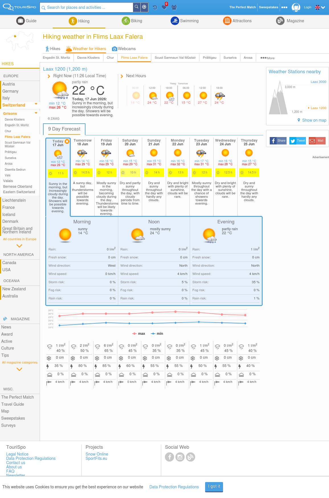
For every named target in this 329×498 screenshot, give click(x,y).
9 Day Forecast (64, 129)
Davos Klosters (88, 57)
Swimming (189, 21)
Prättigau (209, 57)
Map (5, 411)
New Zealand (14, 289)
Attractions (242, 21)
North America (18, 255)
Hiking (83, 21)
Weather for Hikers (89, 49)
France (8, 208)
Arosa (248, 57)
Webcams (127, 49)
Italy (6, 98)
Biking (136, 21)
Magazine (295, 21)
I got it (214, 487)
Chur (110, 57)
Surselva (230, 57)
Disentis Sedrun (15, 169)
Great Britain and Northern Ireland (17, 230)
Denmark (10, 222)
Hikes (55, 49)
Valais (8, 181)
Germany (10, 91)
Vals (8, 175)
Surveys (8, 426)
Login (307, 7)
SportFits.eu (96, 459)
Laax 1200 (318, 108)
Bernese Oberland (17, 187)
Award (7, 334)
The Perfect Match (17, 397)
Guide (30, 21)
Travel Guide (12, 405)
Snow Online (97, 454)
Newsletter (15, 476)
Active (6, 342)
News (6, 327)
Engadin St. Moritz (56, 57)
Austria (8, 84)
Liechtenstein (14, 201)
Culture (7, 348)
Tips (5, 356)
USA (6, 270)
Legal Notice (17, 454)
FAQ (10, 471)
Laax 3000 (318, 81)
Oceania (11, 281)
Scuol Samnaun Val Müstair (175, 57)
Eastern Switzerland (19, 192)
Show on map (313, 121)
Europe (11, 76)
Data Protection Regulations (174, 487)
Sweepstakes (13, 419)
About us (14, 467)
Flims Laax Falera (134, 57)
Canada (9, 263)
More (271, 58)
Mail (320, 140)
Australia (10, 296)
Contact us (15, 463)
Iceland (8, 215)
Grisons (10, 114)
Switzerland (13, 105)
